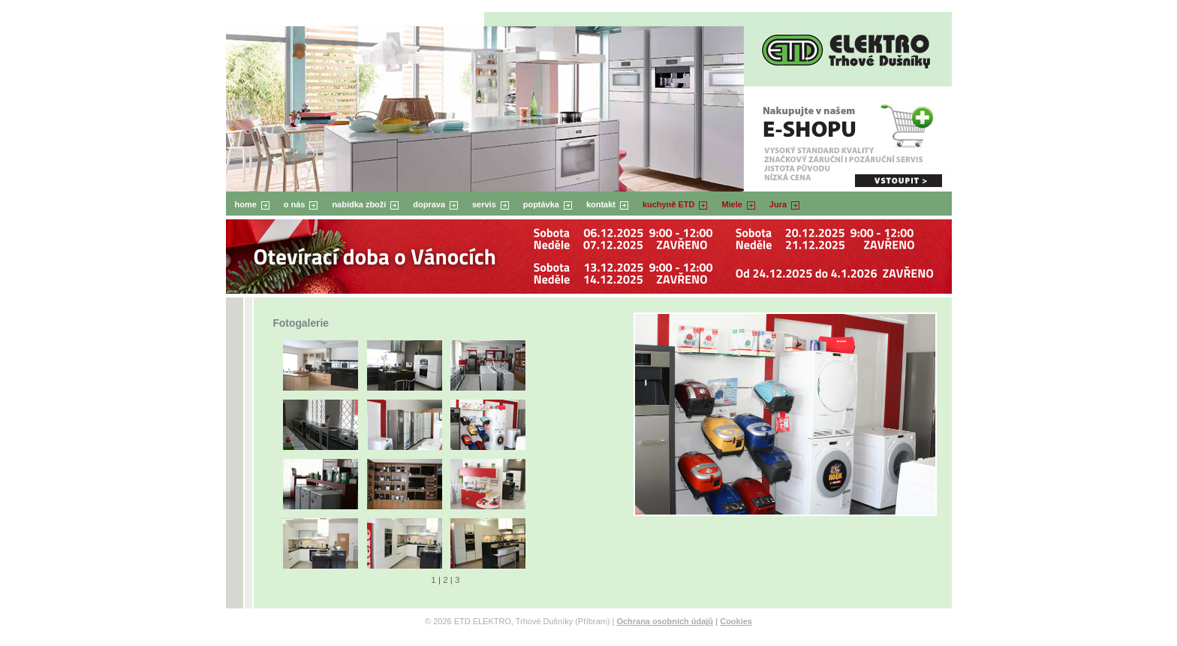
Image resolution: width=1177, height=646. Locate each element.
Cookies (736, 621)
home (246, 204)
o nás (295, 204)
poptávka (541, 204)
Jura (778, 204)
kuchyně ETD (669, 204)
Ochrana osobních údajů (664, 621)
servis (484, 204)
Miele (731, 204)
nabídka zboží (359, 204)
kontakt (601, 204)
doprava (429, 204)
